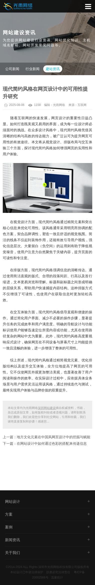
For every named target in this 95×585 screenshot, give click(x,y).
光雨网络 (59, 105)
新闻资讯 (12, 540)
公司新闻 (12, 69)
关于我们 (12, 552)
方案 (8, 514)
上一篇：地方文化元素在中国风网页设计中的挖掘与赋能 (46, 437)
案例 (8, 527)
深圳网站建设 (47, 408)
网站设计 (12, 501)
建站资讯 (53, 69)
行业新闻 (33, 69)
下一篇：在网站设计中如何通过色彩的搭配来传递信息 (45, 444)
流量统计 (57, 577)
